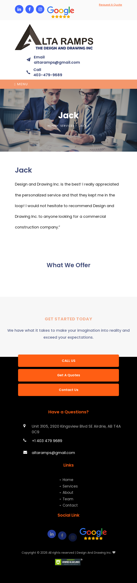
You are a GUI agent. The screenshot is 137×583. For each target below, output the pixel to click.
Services (68, 126)
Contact (70, 505)
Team (68, 499)
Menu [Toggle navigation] (21, 84)
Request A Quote (110, 5)
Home (53, 126)
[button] (50, 9)
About (68, 492)
